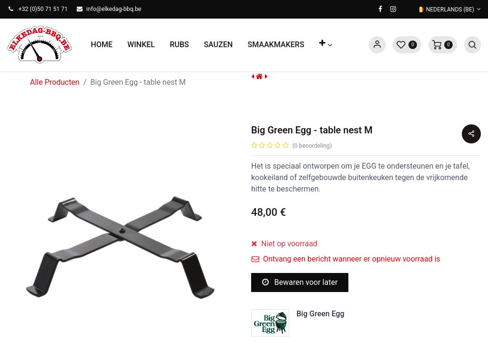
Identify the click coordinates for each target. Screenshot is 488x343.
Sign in (377, 44)
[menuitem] (101, 44)
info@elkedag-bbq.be (113, 9)
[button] (325, 44)
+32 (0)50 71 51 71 (43, 9)
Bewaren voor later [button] (300, 282)
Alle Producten (55, 82)
